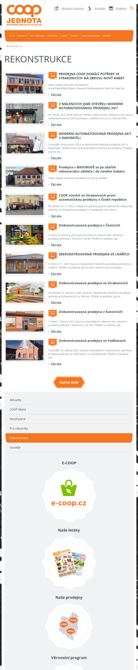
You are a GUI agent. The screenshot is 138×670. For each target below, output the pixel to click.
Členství (74, 35)
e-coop (64, 35)
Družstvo (52, 35)
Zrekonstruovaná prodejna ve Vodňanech (92, 340)
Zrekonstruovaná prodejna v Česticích (89, 225)
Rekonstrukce (19, 438)
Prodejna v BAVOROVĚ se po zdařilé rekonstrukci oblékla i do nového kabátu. (92, 169)
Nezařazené (18, 419)
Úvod (12, 35)
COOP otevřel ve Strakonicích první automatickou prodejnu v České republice (93, 197)
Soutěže (15, 447)
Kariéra (107, 35)
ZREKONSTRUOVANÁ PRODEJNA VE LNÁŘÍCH (94, 254)
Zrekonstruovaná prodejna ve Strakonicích (93, 283)
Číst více (56, 94)
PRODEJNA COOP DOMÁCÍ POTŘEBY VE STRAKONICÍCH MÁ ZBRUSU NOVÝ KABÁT (91, 76)
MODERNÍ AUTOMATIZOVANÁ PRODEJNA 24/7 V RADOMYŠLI (95, 135)
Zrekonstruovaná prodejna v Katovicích (91, 312)
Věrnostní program (72, 8)
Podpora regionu (91, 35)
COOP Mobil (18, 409)
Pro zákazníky (37, 35)
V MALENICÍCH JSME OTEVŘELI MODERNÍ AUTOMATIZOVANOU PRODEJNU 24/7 (91, 106)
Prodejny (121, 8)
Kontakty (100, 8)
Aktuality (22, 35)
